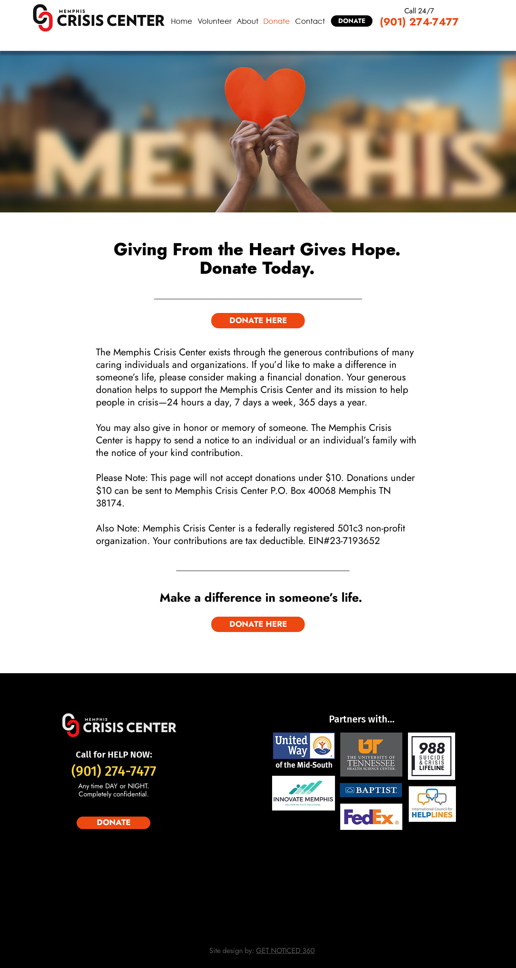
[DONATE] (351, 21)
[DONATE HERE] (258, 320)
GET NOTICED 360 (285, 950)
